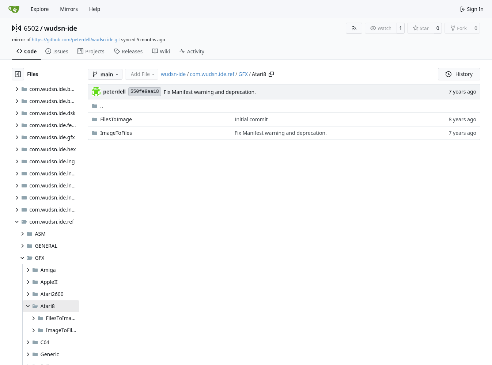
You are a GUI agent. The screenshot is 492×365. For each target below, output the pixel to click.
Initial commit (251, 119)
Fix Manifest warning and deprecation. (210, 91)
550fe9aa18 (144, 91)
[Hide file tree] (18, 74)
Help (95, 8)
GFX (243, 74)
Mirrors (69, 8)
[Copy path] (271, 74)
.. (97, 105)
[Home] (14, 9)
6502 (31, 28)
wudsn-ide (60, 28)
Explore (40, 8)
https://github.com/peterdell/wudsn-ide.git (76, 40)
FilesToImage (116, 119)
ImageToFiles (116, 132)
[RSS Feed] (354, 28)
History (459, 74)
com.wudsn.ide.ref (212, 74)
